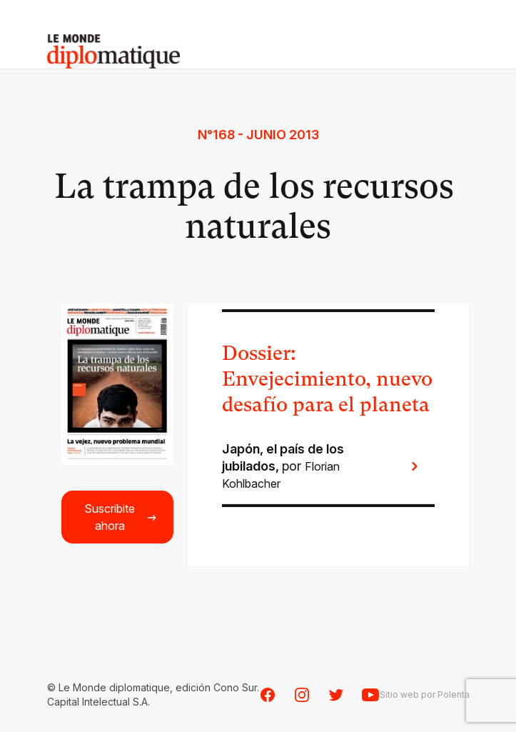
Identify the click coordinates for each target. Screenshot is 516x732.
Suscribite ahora (120, 517)
